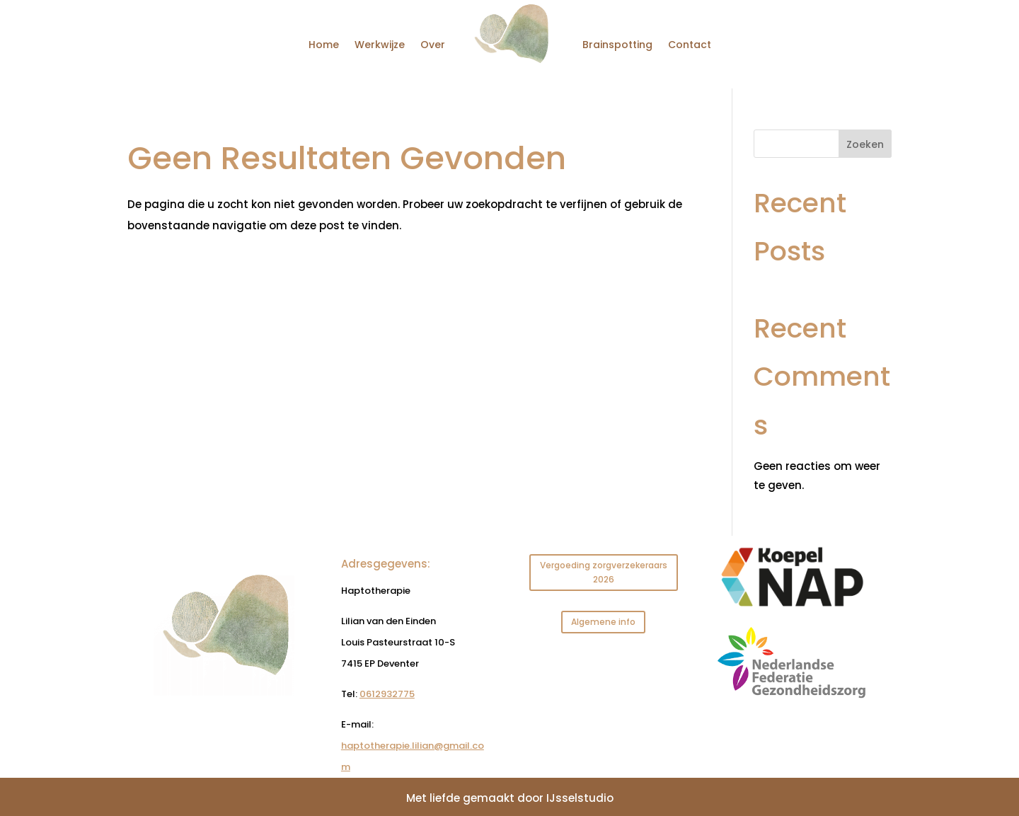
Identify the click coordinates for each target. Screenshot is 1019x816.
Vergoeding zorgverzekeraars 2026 (603, 572)
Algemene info (603, 622)
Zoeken (865, 144)
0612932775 (387, 694)
